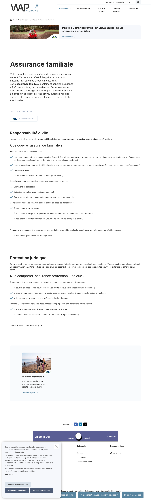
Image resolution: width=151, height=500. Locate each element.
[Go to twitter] (85, 424)
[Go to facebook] (76, 424)
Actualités (120, 2)
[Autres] (131, 8)
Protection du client (84, 462)
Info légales (116, 491)
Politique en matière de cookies (71, 491)
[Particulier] (63, 8)
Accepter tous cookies (17, 490)
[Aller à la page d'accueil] (33, 7)
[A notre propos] (103, 9)
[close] (56, 446)
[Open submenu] (70, 8)
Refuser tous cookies (41, 490)
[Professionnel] (82, 8)
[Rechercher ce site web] (138, 2)
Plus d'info (9, 474)
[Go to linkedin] (81, 424)
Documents (110, 2)
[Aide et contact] (118, 9)
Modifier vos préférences (18, 484)
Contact (80, 453)
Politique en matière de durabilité (97, 491)
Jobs (128, 2)
